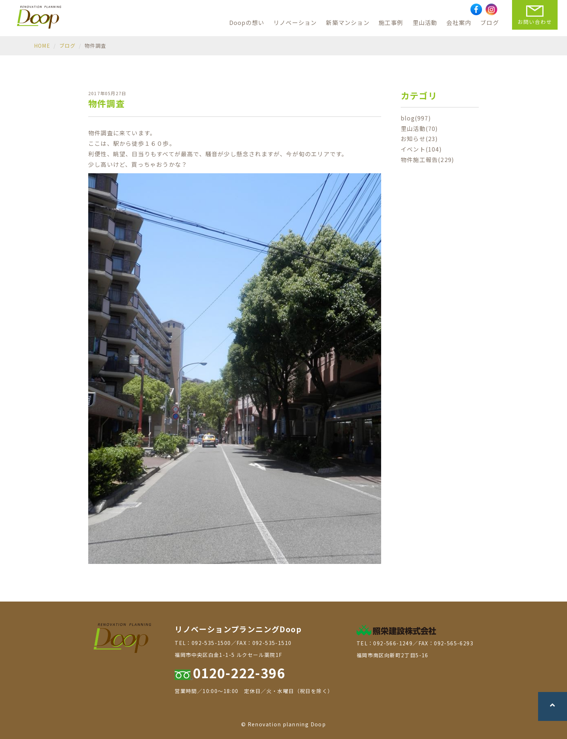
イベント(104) (421, 149)
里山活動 (425, 22)
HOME (42, 45)
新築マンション (347, 22)
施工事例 (391, 22)
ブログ (489, 22)
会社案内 (458, 22)
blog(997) (416, 118)
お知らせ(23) (419, 138)
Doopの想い (246, 22)
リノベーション (295, 22)
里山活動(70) (419, 128)
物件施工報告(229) (427, 159)
